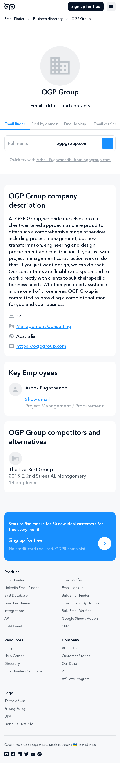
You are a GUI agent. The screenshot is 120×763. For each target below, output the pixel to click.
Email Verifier (72, 580)
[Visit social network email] (6, 754)
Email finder (15, 124)
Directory (12, 663)
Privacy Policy (15, 708)
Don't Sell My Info (18, 724)
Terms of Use (15, 701)
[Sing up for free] (104, 543)
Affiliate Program (75, 679)
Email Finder (14, 18)
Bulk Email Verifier (76, 611)
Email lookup (75, 124)
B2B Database (16, 595)
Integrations (14, 611)
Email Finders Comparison (25, 671)
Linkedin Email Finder (21, 587)
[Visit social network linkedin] (20, 754)
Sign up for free (85, 6)
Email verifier (105, 124)
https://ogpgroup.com (41, 346)
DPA (7, 716)
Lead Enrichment (18, 603)
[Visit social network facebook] (13, 754)
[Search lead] (107, 143)
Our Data (69, 663)
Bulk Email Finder (75, 595)
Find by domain (44, 124)
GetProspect (9, 6)
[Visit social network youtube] (33, 754)
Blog (8, 648)
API (7, 618)
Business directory (48, 18)
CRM (65, 626)
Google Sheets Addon (80, 618)
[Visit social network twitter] (26, 754)
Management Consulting (43, 326)
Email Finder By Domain (81, 603)
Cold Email (13, 626)
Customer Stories (76, 656)
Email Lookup (73, 587)
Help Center (14, 656)
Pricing (67, 671)
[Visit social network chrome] (39, 754)
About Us (69, 648)
